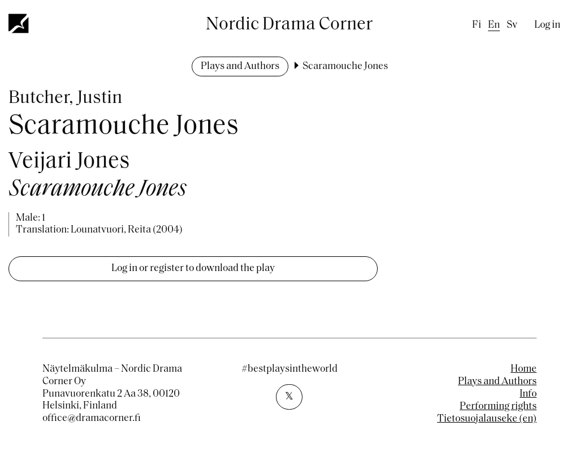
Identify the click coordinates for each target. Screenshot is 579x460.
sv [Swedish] (512, 25)
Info (528, 394)
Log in (547, 25)
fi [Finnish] (476, 25)
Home (524, 369)
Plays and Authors (240, 66)
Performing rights (498, 406)
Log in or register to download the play (193, 268)
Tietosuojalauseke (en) (487, 419)
